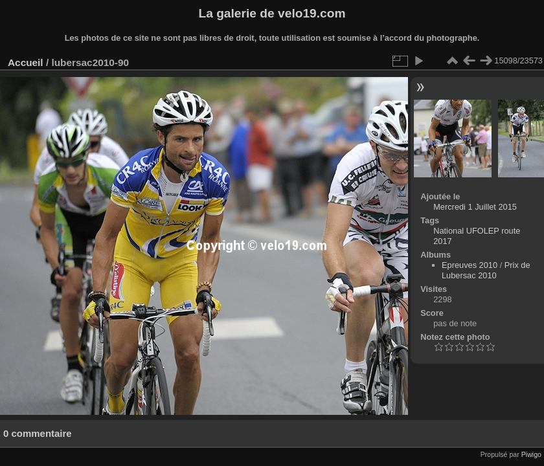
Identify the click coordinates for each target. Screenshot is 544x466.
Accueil (25, 62)
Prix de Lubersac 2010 (486, 270)
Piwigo (531, 454)
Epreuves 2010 (469, 265)
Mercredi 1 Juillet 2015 (475, 207)
